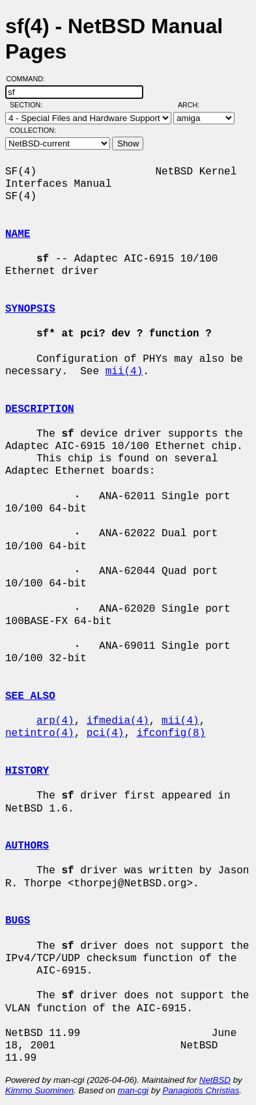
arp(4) (55, 721)
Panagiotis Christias (201, 1090)
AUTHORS (27, 846)
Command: (30, 79)
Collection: (33, 130)
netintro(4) (39, 733)
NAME (17, 234)
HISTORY (27, 771)
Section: (29, 105)
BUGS (17, 921)
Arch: (194, 105)
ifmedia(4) (118, 721)
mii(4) (124, 371)
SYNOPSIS (30, 309)
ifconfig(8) (171, 733)
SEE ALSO (30, 696)
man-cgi (133, 1090)
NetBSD (215, 1080)
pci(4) (105, 733)
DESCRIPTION (39, 409)
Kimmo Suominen (39, 1090)
